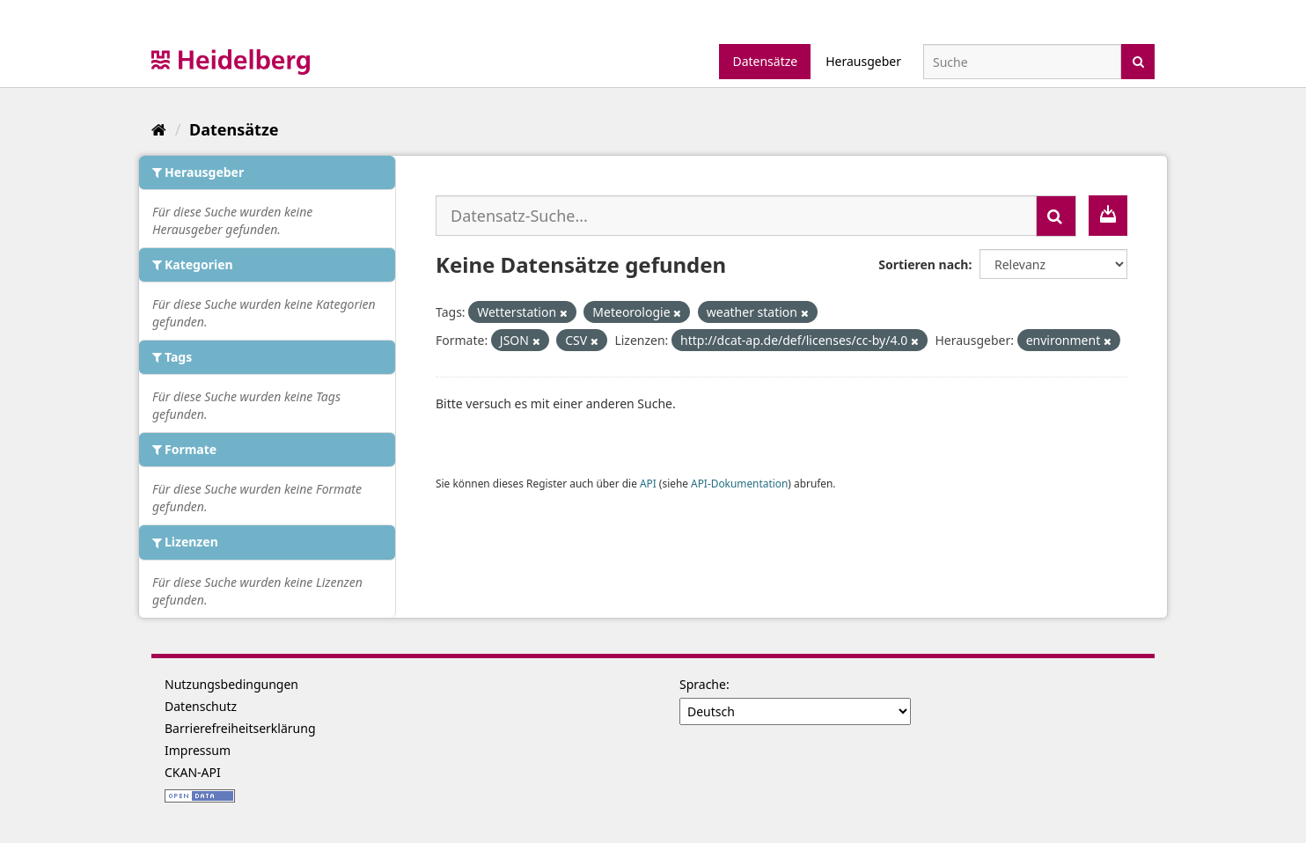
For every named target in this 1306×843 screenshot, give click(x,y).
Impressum (198, 750)
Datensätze (764, 61)
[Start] (158, 129)
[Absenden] (1138, 60)
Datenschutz (201, 706)
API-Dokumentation (739, 483)
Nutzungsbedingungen (231, 684)
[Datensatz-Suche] (1022, 61)
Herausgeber (863, 61)
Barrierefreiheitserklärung (240, 728)
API (648, 483)
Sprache (702, 684)
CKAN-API (193, 772)
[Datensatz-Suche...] (736, 215)
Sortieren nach (923, 264)
